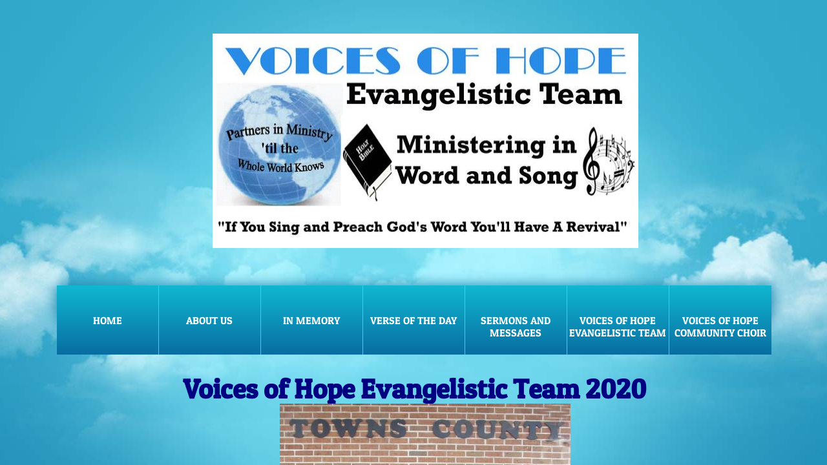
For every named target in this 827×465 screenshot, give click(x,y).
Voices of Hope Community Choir (720, 326)
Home (107, 320)
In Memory (311, 320)
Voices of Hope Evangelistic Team (617, 326)
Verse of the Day (413, 320)
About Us (209, 320)
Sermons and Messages (515, 326)
